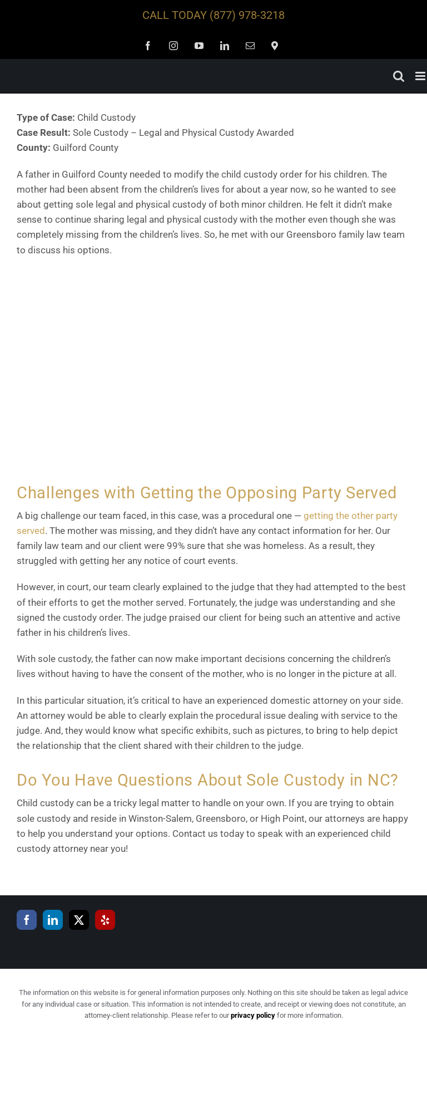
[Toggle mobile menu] (421, 76)
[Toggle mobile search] (398, 76)
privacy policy (253, 1015)
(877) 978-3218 (247, 15)
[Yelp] (105, 920)
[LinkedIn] (53, 920)
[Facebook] (27, 920)
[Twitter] (79, 920)
